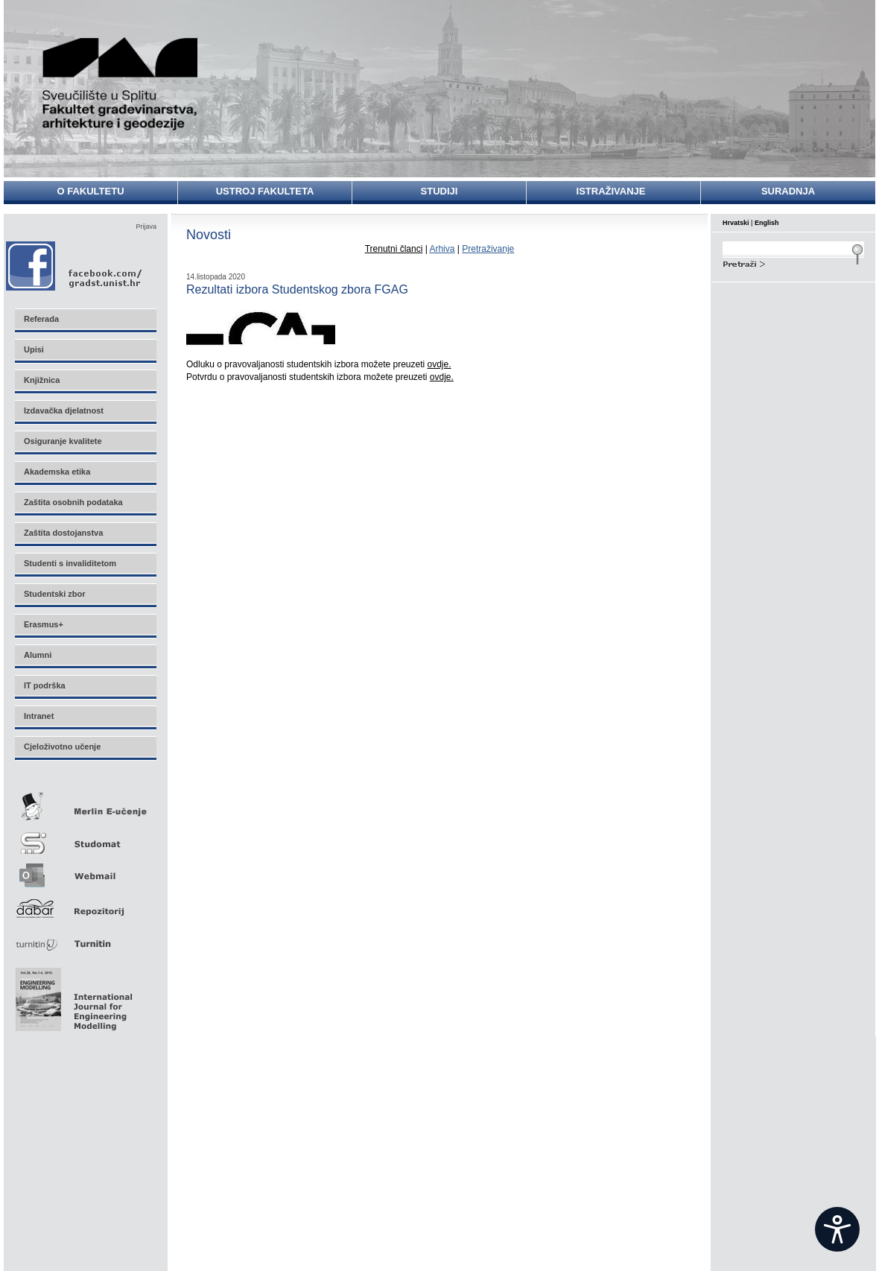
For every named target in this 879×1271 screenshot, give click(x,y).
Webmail (85, 870)
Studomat (85, 837)
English (767, 222)
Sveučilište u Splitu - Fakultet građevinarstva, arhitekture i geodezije (120, 83)
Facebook (75, 265)
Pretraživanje (488, 249)
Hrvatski (736, 222)
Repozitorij (85, 904)
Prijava (146, 226)
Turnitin (85, 937)
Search (793, 262)
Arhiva (441, 249)
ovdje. (439, 364)
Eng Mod (72, 995)
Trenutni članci (394, 249)
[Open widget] (837, 1229)
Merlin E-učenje (85, 803)
